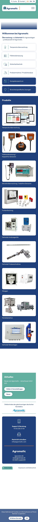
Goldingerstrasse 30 (19, 458)
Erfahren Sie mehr (16, 518)
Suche (15, 1)
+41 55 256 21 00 (19, 429)
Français (34, 1)
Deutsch (28, 1)
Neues (8, 394)
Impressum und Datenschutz (27, 468)
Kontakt (22, 1)
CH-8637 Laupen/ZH (19, 460)
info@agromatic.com (19, 442)
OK (27, 518)
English (31, 1)
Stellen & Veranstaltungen (14, 389)
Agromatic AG (19, 456)
